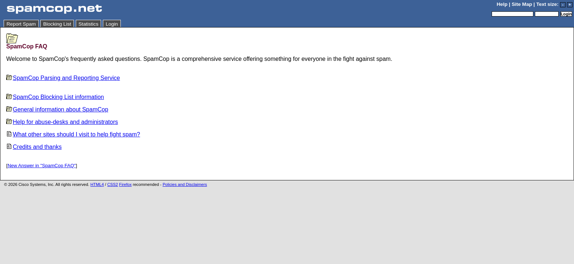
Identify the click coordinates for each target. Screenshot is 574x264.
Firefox (125, 184)
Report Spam (21, 24)
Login (112, 24)
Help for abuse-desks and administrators (62, 122)
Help (502, 4)
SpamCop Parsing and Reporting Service (63, 78)
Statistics (88, 24)
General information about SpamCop (57, 109)
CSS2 (112, 184)
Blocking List (57, 24)
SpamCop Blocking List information (55, 97)
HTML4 (97, 184)
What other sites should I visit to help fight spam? (73, 134)
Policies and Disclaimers (185, 184)
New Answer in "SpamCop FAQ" (42, 165)
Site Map (522, 4)
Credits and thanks (33, 147)
